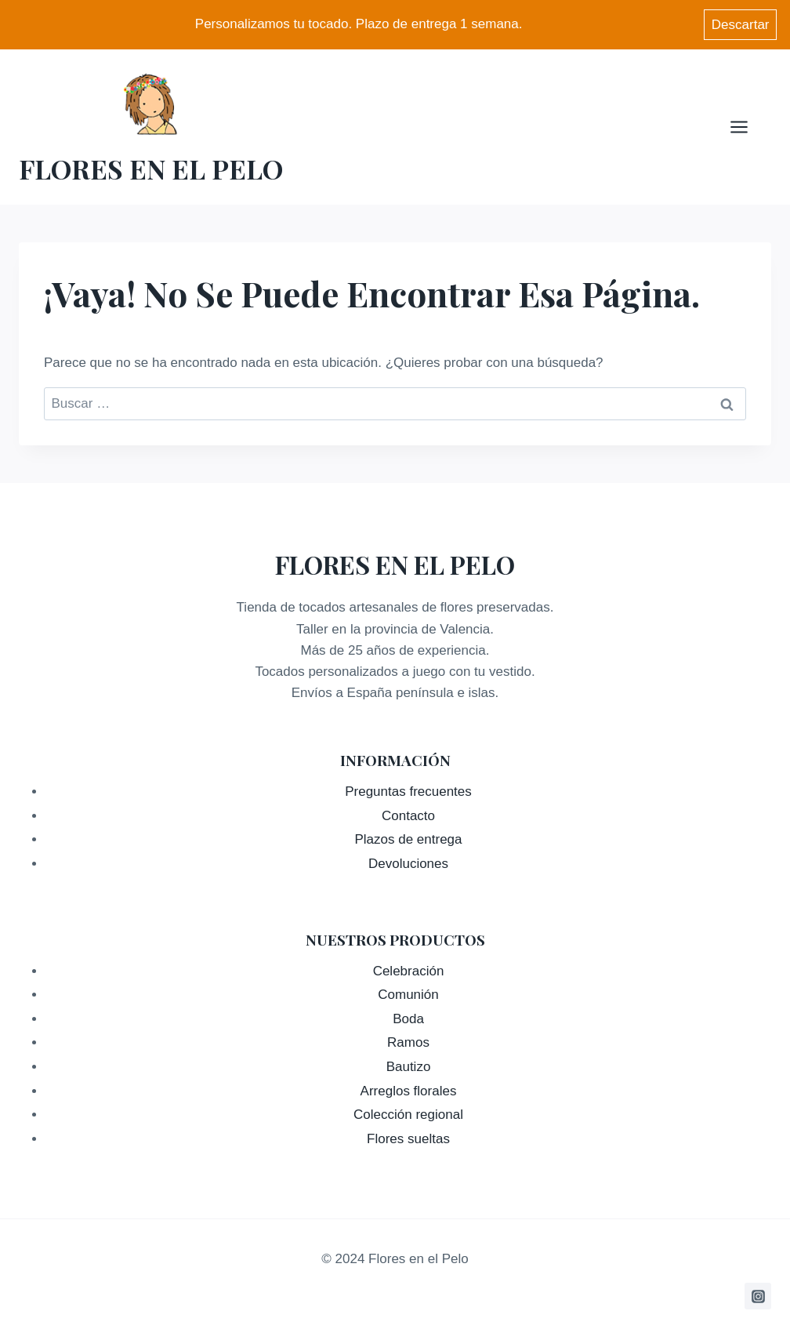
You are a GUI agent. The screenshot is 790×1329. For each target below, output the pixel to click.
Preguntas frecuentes (408, 791)
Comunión (408, 994)
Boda (408, 1018)
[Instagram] (758, 1296)
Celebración (408, 971)
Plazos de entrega (408, 839)
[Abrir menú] (747, 126)
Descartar (741, 24)
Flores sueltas (408, 1138)
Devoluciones (408, 863)
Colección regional (408, 1114)
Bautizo (408, 1066)
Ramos (408, 1042)
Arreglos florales (409, 1091)
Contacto (408, 815)
